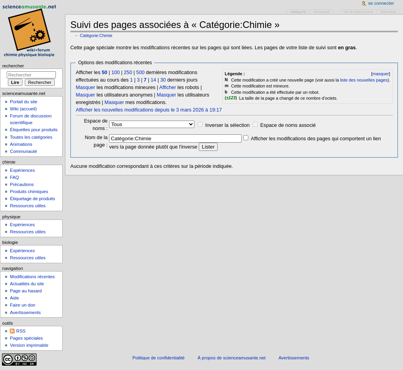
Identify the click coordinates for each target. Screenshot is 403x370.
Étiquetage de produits (32, 198)
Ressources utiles (27, 205)
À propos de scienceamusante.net (232, 357)
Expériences (22, 170)
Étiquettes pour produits (33, 129)
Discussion (322, 12)
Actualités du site (27, 283)
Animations (21, 144)
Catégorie (298, 12)
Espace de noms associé (288, 125)
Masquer (85, 87)
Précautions (21, 184)
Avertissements (25, 312)
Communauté (23, 151)
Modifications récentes (32, 276)
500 (140, 72)
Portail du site (23, 101)
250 (128, 72)
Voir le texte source (358, 12)
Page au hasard (26, 290)
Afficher (167, 87)
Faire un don (22, 305)
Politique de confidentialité (158, 357)
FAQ (14, 177)
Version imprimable (29, 345)
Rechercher (13, 65)
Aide (14, 298)
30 (163, 80)
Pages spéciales (26, 338)
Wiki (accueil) (23, 108)
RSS (21, 331)
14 (153, 80)
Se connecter (381, 3)
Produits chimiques (29, 191)
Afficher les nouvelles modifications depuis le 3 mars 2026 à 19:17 (149, 110)
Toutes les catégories (31, 137)
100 (115, 72)
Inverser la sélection (227, 125)
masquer (380, 73)
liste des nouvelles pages (363, 80)
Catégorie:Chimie (96, 35)
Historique (388, 12)
